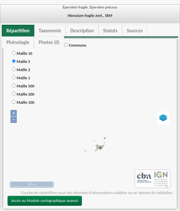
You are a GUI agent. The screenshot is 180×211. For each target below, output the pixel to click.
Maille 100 (23, 102)
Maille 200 (23, 94)
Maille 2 (21, 69)
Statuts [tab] (110, 31)
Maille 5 (21, 61)
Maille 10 (22, 53)
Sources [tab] (135, 31)
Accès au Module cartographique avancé (44, 200)
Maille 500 (23, 86)
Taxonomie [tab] (50, 31)
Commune (75, 45)
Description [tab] (82, 31)
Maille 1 (21, 77)
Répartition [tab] (18, 31)
